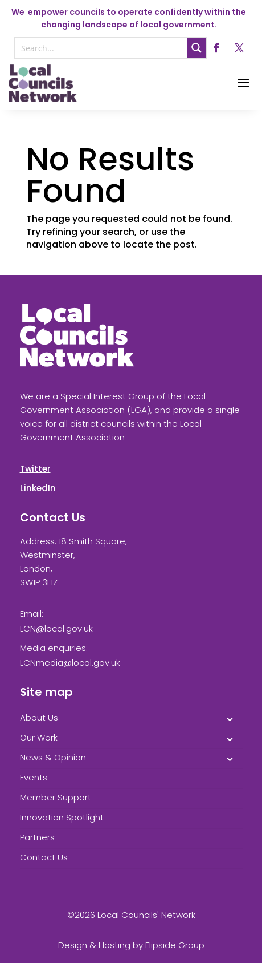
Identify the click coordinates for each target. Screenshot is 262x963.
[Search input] (101, 48)
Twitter (35, 469)
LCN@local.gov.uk (56, 628)
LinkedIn (38, 488)
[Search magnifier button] (196, 48)
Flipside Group (174, 945)
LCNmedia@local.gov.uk (70, 663)
